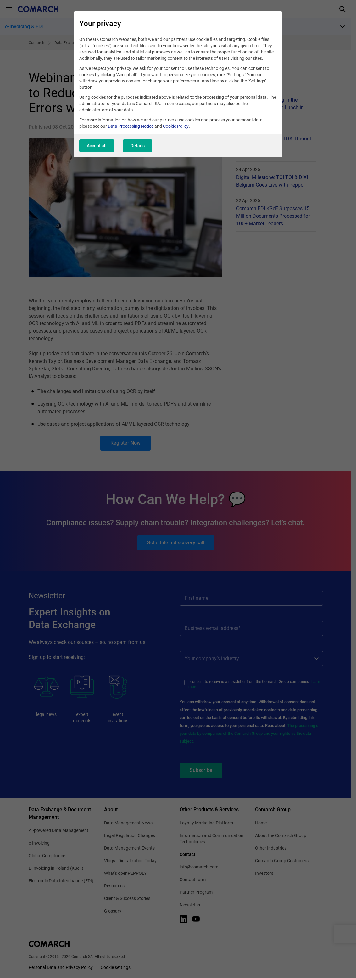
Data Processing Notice (130, 126)
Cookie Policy (176, 126)
